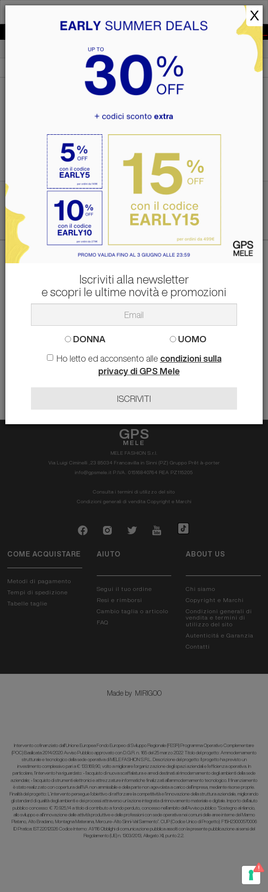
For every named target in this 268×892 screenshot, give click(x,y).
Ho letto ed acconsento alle (134, 364)
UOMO (188, 338)
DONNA (85, 338)
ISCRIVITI (134, 398)
